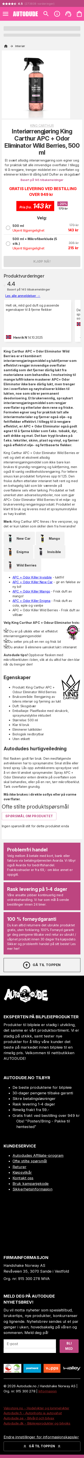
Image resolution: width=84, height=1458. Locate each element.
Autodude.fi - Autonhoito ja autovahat (33, 1413)
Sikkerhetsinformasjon (32, 1189)
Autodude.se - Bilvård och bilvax (29, 1418)
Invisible (49, 551)
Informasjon (47, 1391)
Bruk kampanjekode (31, 1183)
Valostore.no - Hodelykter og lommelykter (36, 1408)
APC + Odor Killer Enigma (31, 601)
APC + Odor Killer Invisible (32, 577)
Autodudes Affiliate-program (38, 1155)
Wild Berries (21, 565)
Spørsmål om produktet (29, 816)
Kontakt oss (23, 1178)
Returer (19, 1167)
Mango (49, 538)
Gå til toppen (41, 965)
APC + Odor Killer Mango (31, 591)
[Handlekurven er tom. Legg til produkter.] (79, 14)
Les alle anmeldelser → (22, 296)
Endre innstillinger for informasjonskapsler (41, 1437)
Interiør (20, 46)
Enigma (17, 551)
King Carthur (42, 125)
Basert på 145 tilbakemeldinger (42, 180)
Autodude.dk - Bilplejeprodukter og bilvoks (37, 1423)
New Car (18, 538)
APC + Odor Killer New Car (33, 582)
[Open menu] (5, 13)
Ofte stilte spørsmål (30, 1161)
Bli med (69, 1346)
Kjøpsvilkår (22, 1172)
